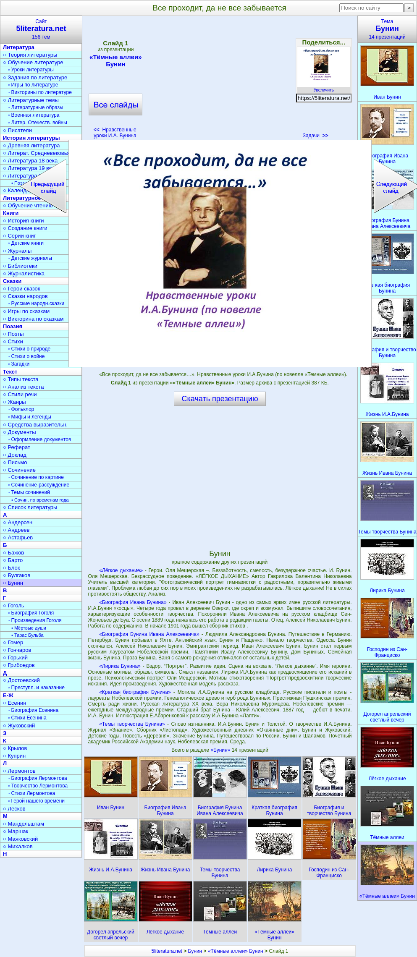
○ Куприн (14, 756)
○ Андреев (16, 530)
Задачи (315, 136)
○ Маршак (15, 831)
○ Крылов (15, 748)
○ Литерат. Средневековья (36, 153)
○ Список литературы (30, 507)
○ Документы (19, 432)
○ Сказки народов (25, 296)
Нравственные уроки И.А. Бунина (115, 133)
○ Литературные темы (31, 100)
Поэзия (12, 326)
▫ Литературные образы (35, 107)
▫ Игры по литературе (33, 85)
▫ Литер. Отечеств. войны (37, 123)
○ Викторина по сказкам (33, 319)
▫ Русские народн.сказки (36, 303)
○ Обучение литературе (33, 62)
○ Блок (11, 568)
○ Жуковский (19, 725)
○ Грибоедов (19, 665)
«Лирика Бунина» (120, 666)
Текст (10, 372)
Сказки (12, 281)
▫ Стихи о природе (29, 349)
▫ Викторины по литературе (40, 92)
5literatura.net (167, 951)
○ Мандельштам (23, 824)
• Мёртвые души (28, 627)
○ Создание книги (25, 228)
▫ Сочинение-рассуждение (38, 485)
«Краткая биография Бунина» (135, 692)
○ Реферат (16, 447)
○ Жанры (14, 402)
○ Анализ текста (23, 387)
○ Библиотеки (20, 266)
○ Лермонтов (19, 771)
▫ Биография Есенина (33, 710)
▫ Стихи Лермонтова (31, 793)
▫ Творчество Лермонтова (38, 786)
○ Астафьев (18, 537)
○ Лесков (14, 808)
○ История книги (23, 220)
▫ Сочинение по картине (36, 477)
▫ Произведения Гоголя (35, 620)
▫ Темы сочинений (29, 492)
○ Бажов (13, 552)
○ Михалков (18, 846)
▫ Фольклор (21, 409)
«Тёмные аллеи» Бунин (115, 60)
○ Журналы (17, 251)
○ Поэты (13, 334)
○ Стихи (13, 341)
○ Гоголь (13, 605)
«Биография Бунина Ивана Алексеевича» (149, 634)
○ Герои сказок (21, 288)
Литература (18, 47)
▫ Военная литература (33, 115)
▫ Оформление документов (39, 439)
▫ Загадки (18, 364)
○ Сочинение (19, 470)
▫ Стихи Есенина (27, 718)
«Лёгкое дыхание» (121, 570)
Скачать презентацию (220, 399)
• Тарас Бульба (27, 635)
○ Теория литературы (30, 55)
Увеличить (323, 87)
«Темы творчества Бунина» (132, 724)
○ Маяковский (20, 839)
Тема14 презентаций (387, 29)
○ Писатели (17, 130)
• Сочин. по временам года (40, 499)
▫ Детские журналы (30, 258)
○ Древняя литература (31, 145)
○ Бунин (13, 583)
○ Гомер (13, 642)
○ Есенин (14, 703)
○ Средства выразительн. (35, 424)
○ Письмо (15, 462)
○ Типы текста (21, 379)
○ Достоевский (21, 680)
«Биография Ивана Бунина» (132, 602)
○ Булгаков (16, 575)
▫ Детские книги (26, 243)
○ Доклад (14, 455)
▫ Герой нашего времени (36, 801)
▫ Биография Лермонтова (37, 778)
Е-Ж (8, 695)
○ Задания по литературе (35, 77)
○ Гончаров (17, 650)
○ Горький (15, 657)
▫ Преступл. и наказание (36, 687)
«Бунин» (220, 750)
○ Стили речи (20, 394)
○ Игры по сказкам (26, 311)
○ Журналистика (24, 273)
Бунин (195, 951)
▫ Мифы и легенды (29, 417)
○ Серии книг (19, 236)
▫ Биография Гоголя (31, 613)
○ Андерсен (17, 522)
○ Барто (13, 560)
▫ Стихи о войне (26, 356)
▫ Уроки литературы (31, 70)
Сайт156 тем (41, 29)
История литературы (31, 138)
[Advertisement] (219, 80)
